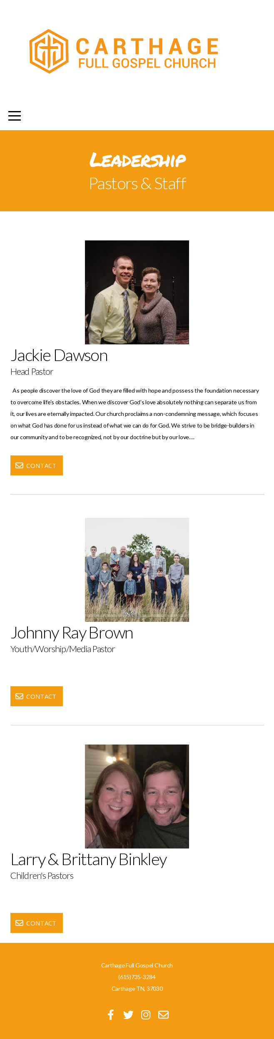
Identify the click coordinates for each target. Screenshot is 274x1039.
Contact (36, 465)
